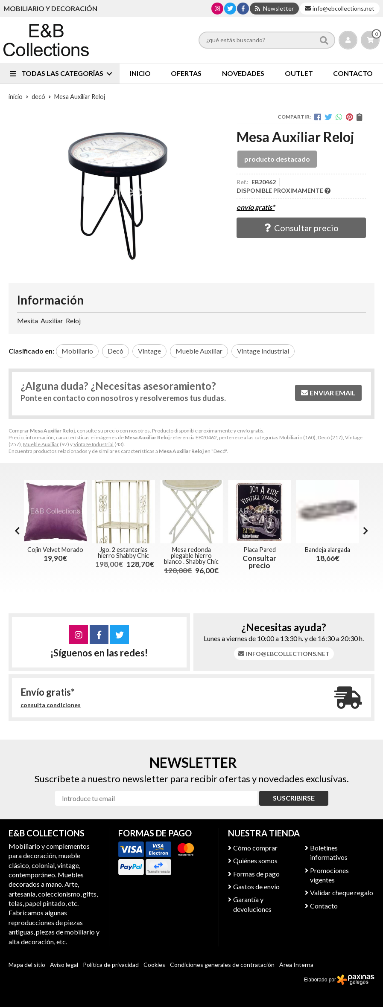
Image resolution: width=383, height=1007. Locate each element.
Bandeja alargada (327, 549)
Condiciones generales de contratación (222, 964)
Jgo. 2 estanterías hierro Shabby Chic (123, 552)
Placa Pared (259, 549)
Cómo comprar (255, 848)
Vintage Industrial (93, 444)
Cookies (154, 964)
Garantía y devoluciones (252, 904)
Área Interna (296, 964)
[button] (365, 530)
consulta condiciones (50, 705)
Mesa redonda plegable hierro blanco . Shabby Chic (191, 556)
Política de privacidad (111, 964)
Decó (324, 437)
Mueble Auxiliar (41, 444)
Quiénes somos (255, 860)
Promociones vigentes (329, 875)
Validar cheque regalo (341, 892)
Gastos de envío (256, 886)
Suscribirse (294, 798)
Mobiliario (290, 437)
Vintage (354, 437)
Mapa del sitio (27, 964)
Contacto (324, 906)
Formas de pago (256, 874)
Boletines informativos (329, 852)
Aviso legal (64, 964)
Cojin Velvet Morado (55, 549)
